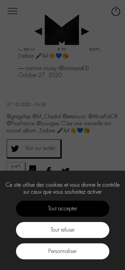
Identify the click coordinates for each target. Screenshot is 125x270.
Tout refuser (63, 229)
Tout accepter (62, 208)
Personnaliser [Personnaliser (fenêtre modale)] (62, 251)
